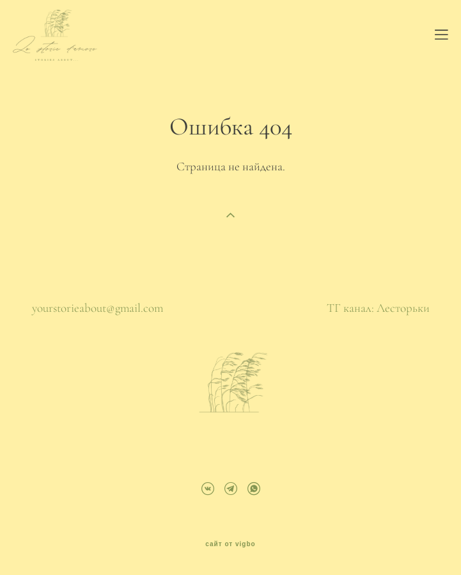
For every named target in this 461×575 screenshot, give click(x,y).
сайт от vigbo (230, 544)
